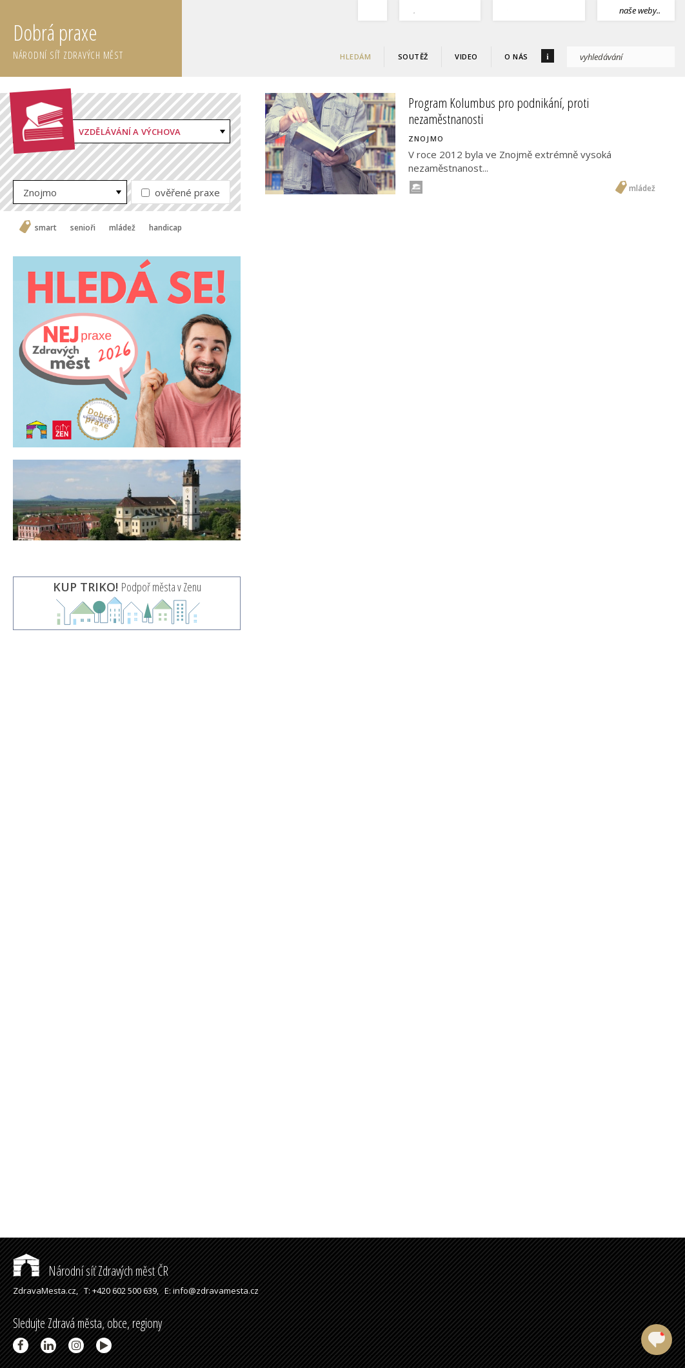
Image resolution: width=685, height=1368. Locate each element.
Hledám (355, 56)
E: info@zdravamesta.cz (211, 1290)
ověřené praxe (180, 192)
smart (46, 228)
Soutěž (413, 56)
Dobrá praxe (97, 39)
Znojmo (40, 192)
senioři (82, 228)
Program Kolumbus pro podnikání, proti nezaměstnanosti (498, 111)
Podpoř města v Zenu (127, 587)
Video (466, 56)
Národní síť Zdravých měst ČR (90, 1271)
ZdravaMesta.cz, (45, 1290)
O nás (516, 56)
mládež (122, 228)
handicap (165, 228)
